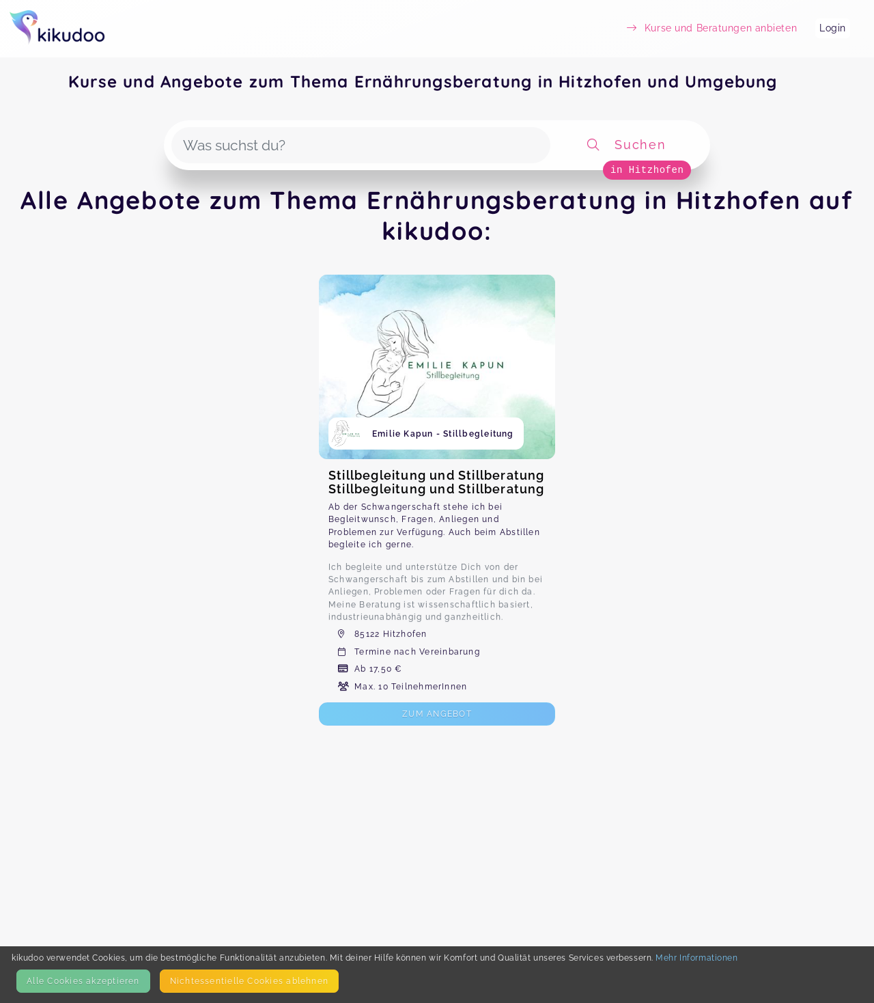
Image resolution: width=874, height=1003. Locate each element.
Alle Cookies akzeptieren (83, 981)
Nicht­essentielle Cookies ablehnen (249, 981)
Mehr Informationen (696, 957)
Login (832, 28)
